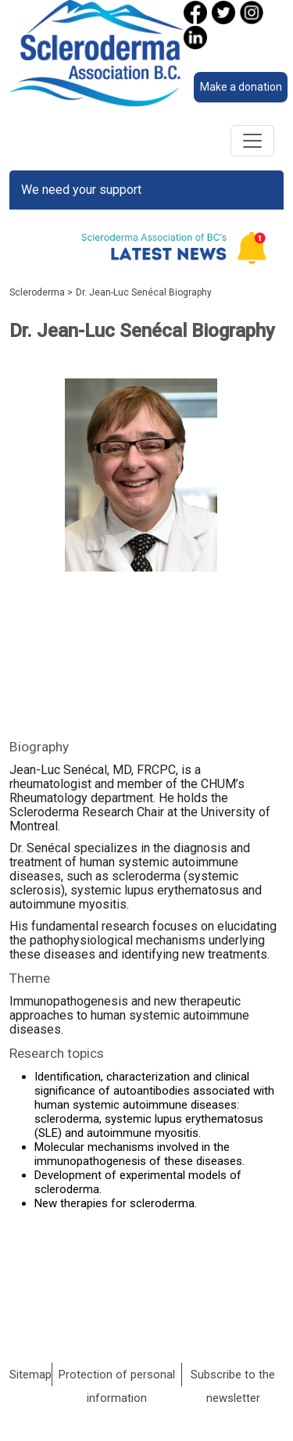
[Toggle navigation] (252, 140)
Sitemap (30, 1375)
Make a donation (241, 87)
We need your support (81, 189)
